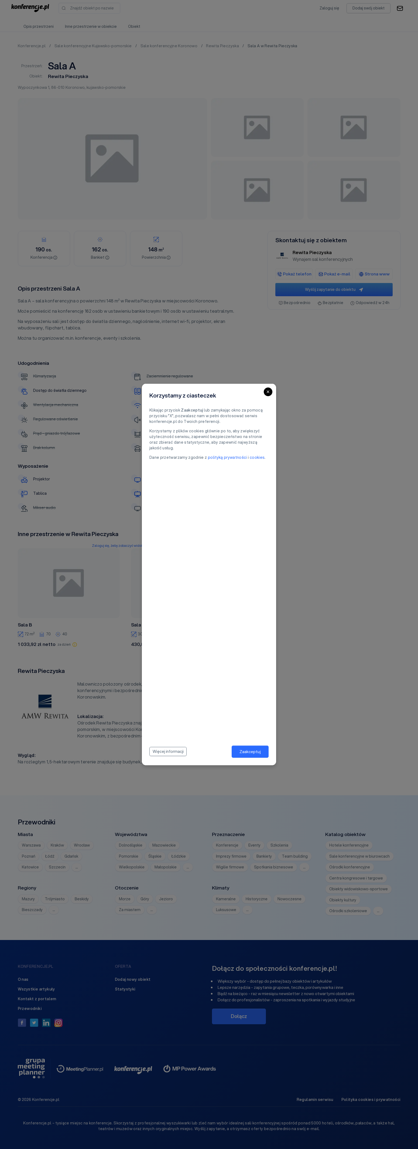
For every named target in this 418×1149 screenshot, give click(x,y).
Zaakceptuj (250, 751)
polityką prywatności (227, 457)
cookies (257, 457)
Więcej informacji (168, 751)
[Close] (268, 392)
